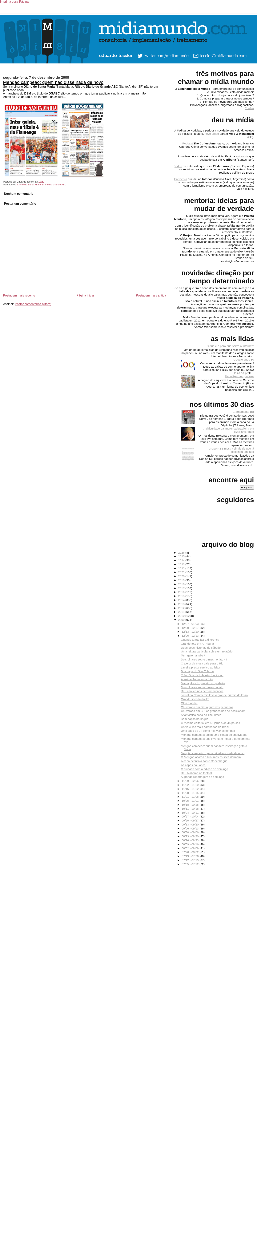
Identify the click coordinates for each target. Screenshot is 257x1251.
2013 (181, 604)
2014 (181, 600)
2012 (181, 608)
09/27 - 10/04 (190, 816)
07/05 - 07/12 (190, 864)
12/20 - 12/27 (190, 627)
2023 (181, 564)
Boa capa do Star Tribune (197, 671)
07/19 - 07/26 (190, 856)
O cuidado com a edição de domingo (204, 769)
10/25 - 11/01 (190, 800)
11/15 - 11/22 (190, 788)
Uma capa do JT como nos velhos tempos (208, 730)
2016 (181, 592)
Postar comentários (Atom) (33, 304)
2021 (181, 572)
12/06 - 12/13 (190, 635)
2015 (181, 596)
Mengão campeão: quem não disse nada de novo (53, 82)
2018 (181, 584)
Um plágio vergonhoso (239, 376)
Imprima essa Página (14, 1)
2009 (181, 619)
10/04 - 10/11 (190, 812)
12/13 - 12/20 (190, 631)
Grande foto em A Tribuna (197, 643)
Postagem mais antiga (151, 295)
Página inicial (85, 295)
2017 (181, 588)
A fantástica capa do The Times (201, 714)
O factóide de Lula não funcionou (202, 675)
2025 (181, 556)
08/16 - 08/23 (190, 840)
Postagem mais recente (19, 295)
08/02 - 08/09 (190, 848)
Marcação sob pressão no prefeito (203, 683)
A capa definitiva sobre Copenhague (204, 761)
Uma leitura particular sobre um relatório (207, 651)
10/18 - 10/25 (190, 804)
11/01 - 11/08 (190, 796)
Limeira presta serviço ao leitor (200, 667)
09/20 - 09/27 (190, 820)
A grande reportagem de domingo (202, 776)
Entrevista (180, 179)
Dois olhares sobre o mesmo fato (202, 687)
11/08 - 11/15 (190, 792)
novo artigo (212, 133)
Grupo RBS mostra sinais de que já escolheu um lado (231, 450)
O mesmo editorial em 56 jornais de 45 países (210, 722)
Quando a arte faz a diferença (200, 639)
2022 (181, 568)
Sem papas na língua (194, 718)
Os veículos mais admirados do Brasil (205, 726)
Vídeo (178, 166)
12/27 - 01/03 (190, 623)
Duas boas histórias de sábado (201, 647)
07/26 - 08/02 (190, 852)
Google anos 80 (244, 359)
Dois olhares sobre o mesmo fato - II (204, 659)
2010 (181, 615)
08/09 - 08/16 (190, 844)
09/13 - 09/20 (190, 824)
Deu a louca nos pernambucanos (202, 691)
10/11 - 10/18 (190, 808)
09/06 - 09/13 (190, 828)
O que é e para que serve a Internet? (230, 346)
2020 (181, 576)
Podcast (187, 143)
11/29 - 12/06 (190, 780)
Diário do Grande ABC (54, 184)
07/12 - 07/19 (190, 860)
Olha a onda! (189, 703)
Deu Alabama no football (197, 773)
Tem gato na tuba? (193, 655)
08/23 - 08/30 (190, 836)
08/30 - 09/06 (190, 832)
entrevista (242, 156)
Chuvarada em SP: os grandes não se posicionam (213, 710)
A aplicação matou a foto (197, 679)
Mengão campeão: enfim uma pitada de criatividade (214, 734)
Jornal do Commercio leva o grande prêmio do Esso (214, 695)
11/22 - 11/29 (190, 784)
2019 (181, 580)
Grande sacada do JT (195, 699)
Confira (249, 108)
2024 (181, 560)
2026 (181, 552)
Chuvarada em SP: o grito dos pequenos (207, 707)
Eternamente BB (243, 411)
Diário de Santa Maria (29, 184)
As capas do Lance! (193, 765)
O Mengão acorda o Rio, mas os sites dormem (211, 757)
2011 (181, 611)
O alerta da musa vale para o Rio (202, 663)
